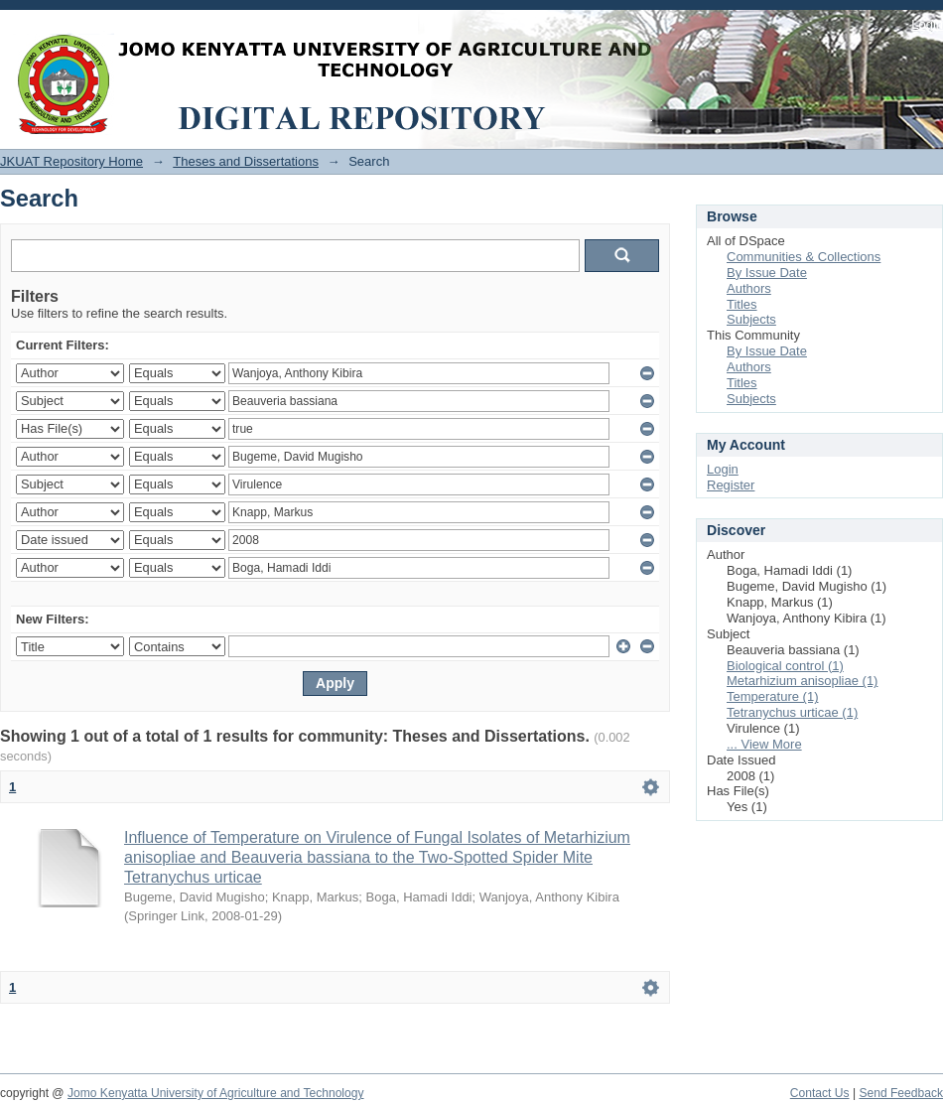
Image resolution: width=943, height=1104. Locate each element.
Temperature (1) (772, 696)
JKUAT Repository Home (71, 161)
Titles (742, 304)
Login (927, 24)
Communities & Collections (803, 256)
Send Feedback (901, 1093)
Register (730, 485)
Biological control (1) (785, 665)
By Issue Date (767, 272)
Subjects (751, 319)
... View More (764, 744)
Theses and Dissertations (246, 161)
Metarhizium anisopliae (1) (802, 680)
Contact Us (820, 1093)
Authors (749, 288)
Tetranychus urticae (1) (792, 712)
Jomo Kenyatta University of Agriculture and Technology (215, 1093)
